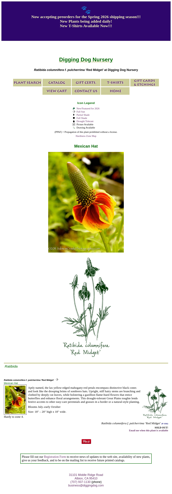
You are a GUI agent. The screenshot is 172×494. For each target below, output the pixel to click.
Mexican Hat (11, 383)
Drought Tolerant (84, 121)
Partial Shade (83, 115)
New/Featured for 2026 (87, 108)
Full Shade (81, 118)
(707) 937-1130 (80, 482)
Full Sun (80, 111)
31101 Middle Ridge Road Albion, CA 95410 (86, 476)
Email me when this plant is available (148, 430)
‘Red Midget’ (29, 380)
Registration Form (55, 456)
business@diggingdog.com (86, 485)
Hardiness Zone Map (86, 136)
